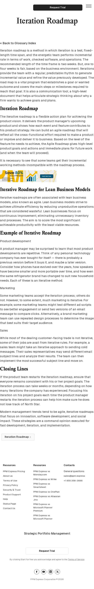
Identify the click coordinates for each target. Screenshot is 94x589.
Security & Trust (12, 490)
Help (5, 499)
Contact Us (9, 508)
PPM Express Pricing (14, 471)
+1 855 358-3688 (73, 481)
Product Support (12, 494)
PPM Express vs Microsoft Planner (43, 517)
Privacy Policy (10, 485)
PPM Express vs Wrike (45, 479)
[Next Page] (18, 437)
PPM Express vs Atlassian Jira (46, 498)
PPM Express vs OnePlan (46, 492)
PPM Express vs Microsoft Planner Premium (43, 507)
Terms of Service (76, 560)
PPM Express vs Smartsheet (41, 486)
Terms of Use (10, 481)
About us (8, 476)
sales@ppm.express (74, 476)
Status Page (9, 504)
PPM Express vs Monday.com (41, 473)
